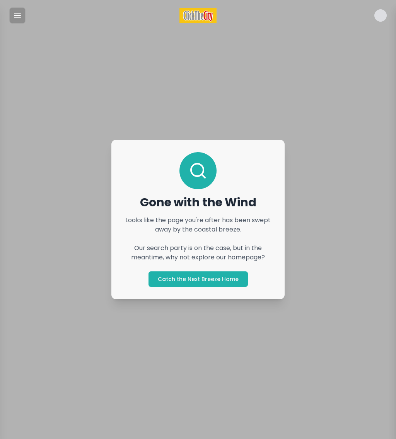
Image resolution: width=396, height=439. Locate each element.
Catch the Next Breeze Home (198, 279)
